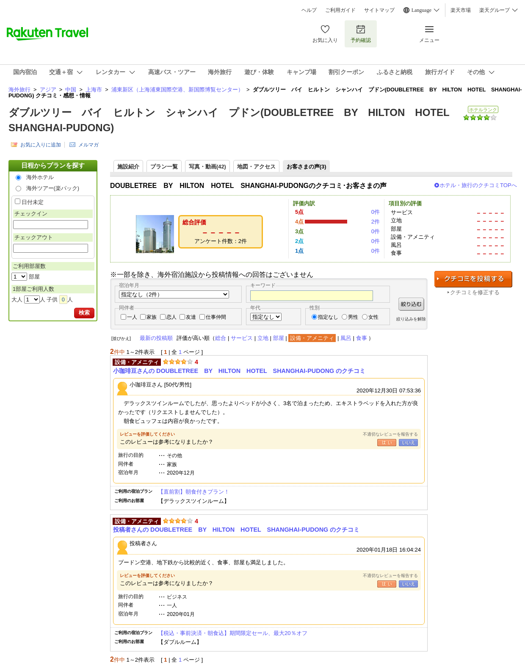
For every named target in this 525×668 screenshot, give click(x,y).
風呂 (345, 338)
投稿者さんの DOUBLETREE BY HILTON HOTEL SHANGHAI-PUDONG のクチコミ (236, 529)
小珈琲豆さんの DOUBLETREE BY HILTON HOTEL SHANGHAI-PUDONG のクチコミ (239, 370)
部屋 (278, 338)
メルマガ (88, 144)
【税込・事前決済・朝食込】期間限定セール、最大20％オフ (232, 633)
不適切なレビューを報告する (390, 434)
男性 (353, 317)
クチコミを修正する (475, 292)
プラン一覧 (164, 166)
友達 (191, 317)
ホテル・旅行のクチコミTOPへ (478, 185)
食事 (361, 338)
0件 (375, 212)
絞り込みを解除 (411, 319)
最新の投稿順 (156, 338)
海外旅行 (19, 89)
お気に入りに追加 (40, 144)
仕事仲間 (216, 317)
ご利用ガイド (340, 10)
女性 (373, 317)
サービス (242, 338)
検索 (84, 312)
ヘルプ (309, 10)
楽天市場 (460, 10)
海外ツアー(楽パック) (53, 188)
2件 (375, 221)
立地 (262, 338)
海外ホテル (40, 177)
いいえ (408, 442)
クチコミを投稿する (473, 279)
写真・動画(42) (207, 166)
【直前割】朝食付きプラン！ (193, 492)
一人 (132, 317)
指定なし (328, 317)
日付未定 (33, 202)
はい (386, 442)
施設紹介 (128, 166)
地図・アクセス (256, 166)
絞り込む (411, 304)
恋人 (171, 317)
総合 (220, 338)
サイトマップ (379, 10)
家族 (151, 317)
